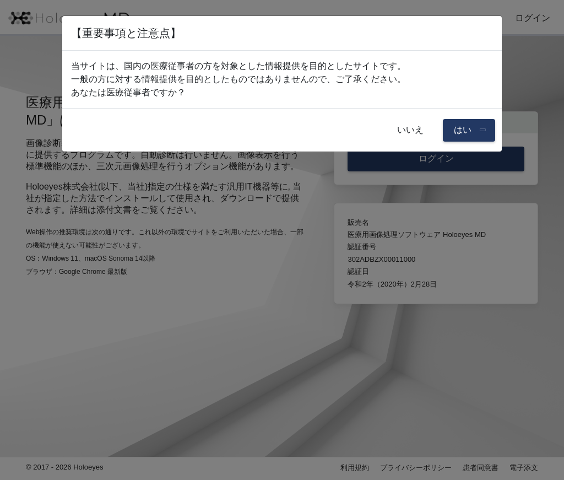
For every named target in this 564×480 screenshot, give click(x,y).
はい (464, 129)
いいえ (410, 130)
